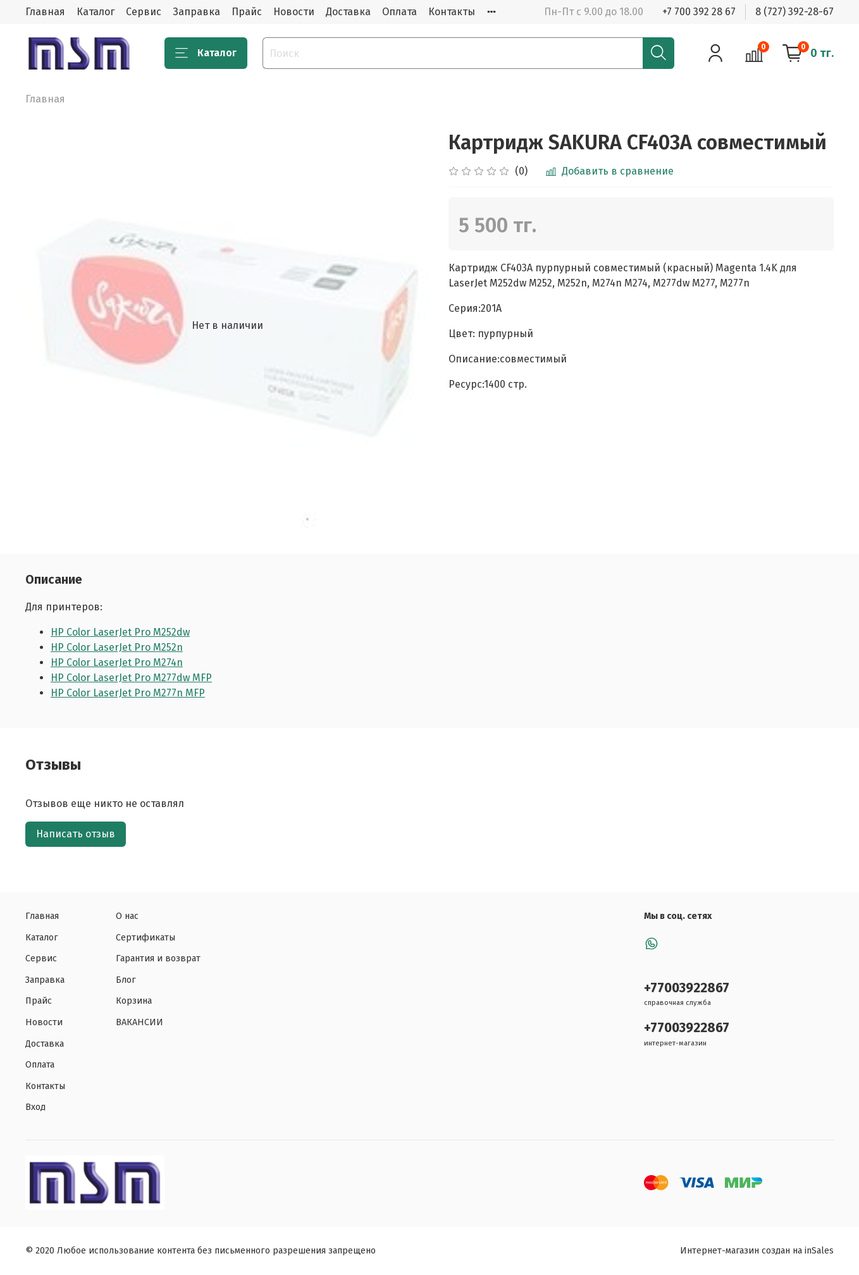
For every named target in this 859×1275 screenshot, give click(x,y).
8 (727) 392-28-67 (794, 12)
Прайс (247, 12)
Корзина (134, 1000)
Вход (35, 1107)
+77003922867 (686, 988)
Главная (45, 12)
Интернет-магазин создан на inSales (757, 1250)
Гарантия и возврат (158, 958)
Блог (126, 980)
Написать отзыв (75, 834)
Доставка (348, 12)
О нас (127, 916)
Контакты (451, 12)
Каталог (95, 12)
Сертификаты (145, 937)
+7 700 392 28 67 (699, 12)
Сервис (143, 12)
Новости (293, 12)
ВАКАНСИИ (139, 1022)
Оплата (399, 12)
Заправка (196, 12)
